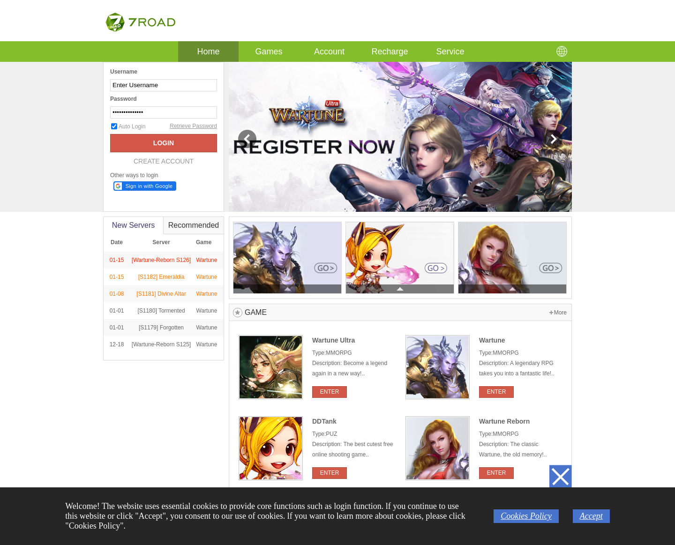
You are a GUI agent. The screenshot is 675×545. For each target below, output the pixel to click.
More (560, 312)
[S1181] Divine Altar (161, 294)
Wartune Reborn (504, 421)
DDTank (324, 421)
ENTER (329, 391)
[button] (144, 186)
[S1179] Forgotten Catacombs (161, 335)
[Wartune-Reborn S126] (161, 260)
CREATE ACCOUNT (164, 161)
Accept (591, 516)
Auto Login (132, 126)
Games (268, 51)
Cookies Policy (526, 516)
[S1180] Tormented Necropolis (161, 318)
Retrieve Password (193, 126)
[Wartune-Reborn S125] (161, 344)
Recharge (389, 51)
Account (329, 51)
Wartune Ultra (333, 340)
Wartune (207, 277)
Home (208, 48)
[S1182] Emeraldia (161, 277)
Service (450, 51)
